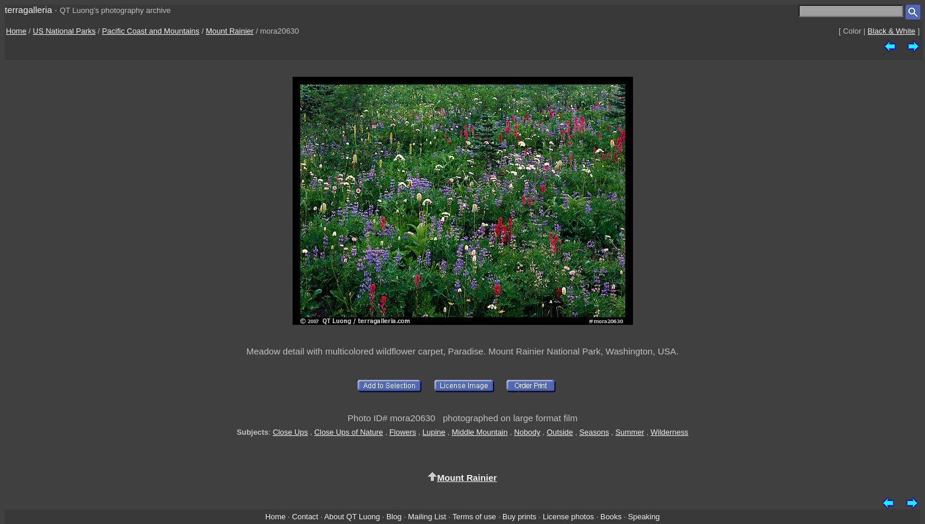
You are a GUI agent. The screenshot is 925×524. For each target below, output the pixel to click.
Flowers (403, 432)
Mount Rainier (230, 31)
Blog (394, 516)
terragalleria (28, 10)
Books (611, 516)
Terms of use (474, 516)
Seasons (594, 432)
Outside (560, 432)
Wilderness (670, 432)
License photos (568, 516)
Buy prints (519, 516)
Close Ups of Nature (348, 432)
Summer (629, 432)
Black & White (892, 31)
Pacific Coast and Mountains (151, 31)
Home (16, 31)
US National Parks (64, 31)
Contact (305, 516)
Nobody (527, 432)
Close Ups (290, 432)
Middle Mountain (480, 432)
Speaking (644, 516)
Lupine (434, 432)
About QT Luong (351, 516)
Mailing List (427, 516)
